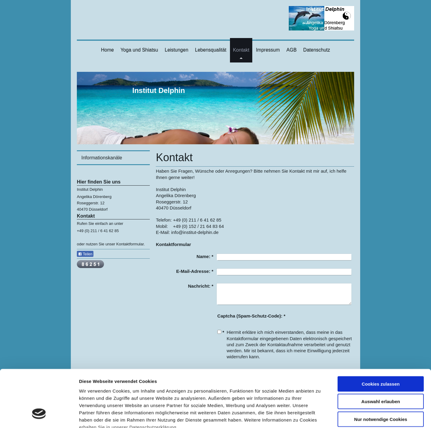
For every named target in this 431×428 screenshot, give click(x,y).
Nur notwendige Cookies (380, 370)
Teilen (85, 254)
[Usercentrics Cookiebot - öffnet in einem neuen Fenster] (39, 416)
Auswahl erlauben (380, 352)
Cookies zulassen (381, 334)
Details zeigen (320, 416)
